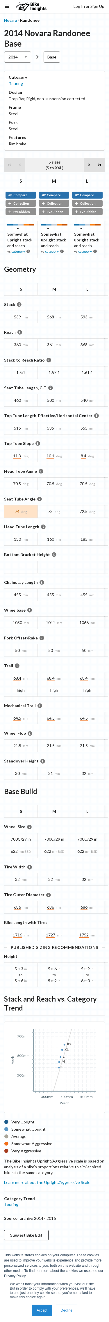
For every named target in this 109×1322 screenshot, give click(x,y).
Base (51, 56)
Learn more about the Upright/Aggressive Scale (47, 1182)
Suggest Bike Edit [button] (26, 1235)
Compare (17, 195)
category (18, 251)
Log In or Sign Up (89, 6)
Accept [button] (42, 1310)
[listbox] (17, 57)
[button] (9, 165)
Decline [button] (66, 1310)
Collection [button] (18, 203)
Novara (10, 20)
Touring (16, 83)
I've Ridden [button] (19, 212)
